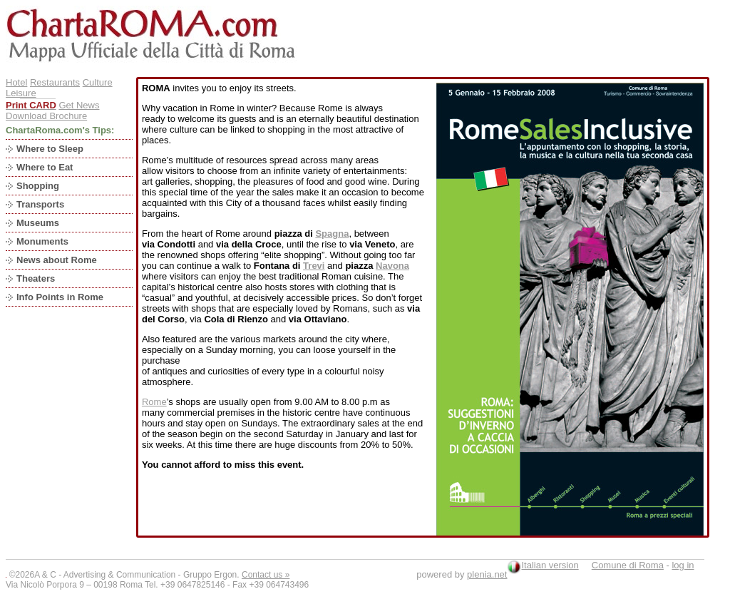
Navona (392, 265)
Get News (78, 105)
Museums (37, 222)
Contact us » (265, 575)
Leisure (21, 93)
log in (683, 565)
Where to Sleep (49, 148)
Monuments (42, 241)
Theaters (35, 278)
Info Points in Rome (59, 297)
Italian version (549, 565)
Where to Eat (44, 167)
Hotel (16, 82)
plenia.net (487, 574)
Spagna (332, 233)
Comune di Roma (628, 565)
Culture (98, 82)
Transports (40, 204)
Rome (154, 401)
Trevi (313, 265)
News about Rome (56, 260)
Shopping (37, 185)
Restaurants (55, 82)
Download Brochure (46, 116)
